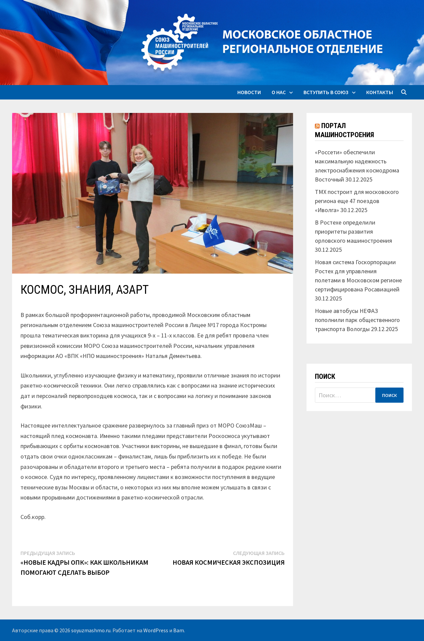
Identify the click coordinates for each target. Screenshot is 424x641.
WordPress (155, 630)
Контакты (379, 92)
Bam (178, 630)
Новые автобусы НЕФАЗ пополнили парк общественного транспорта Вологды (357, 320)
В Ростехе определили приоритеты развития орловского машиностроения (353, 231)
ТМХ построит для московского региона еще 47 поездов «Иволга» (357, 201)
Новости (249, 92)
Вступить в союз (325, 92)
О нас (279, 92)
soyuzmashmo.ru (90, 630)
